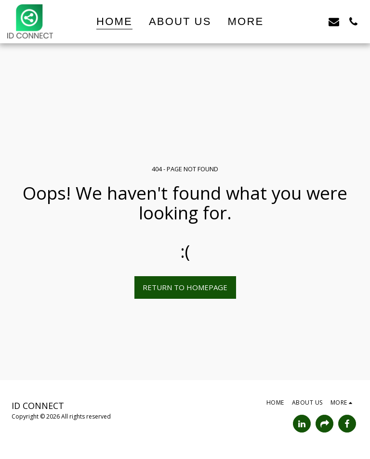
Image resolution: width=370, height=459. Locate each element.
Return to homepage (185, 287)
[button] (295, 21)
